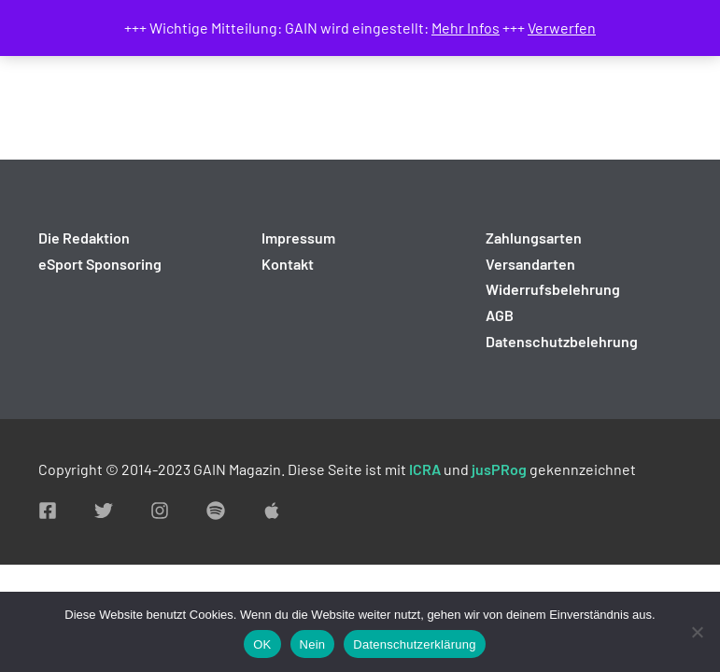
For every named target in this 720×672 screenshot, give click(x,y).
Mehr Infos (465, 27)
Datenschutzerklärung (414, 644)
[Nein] (696, 632)
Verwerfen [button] (562, 27)
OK (262, 644)
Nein (313, 644)
